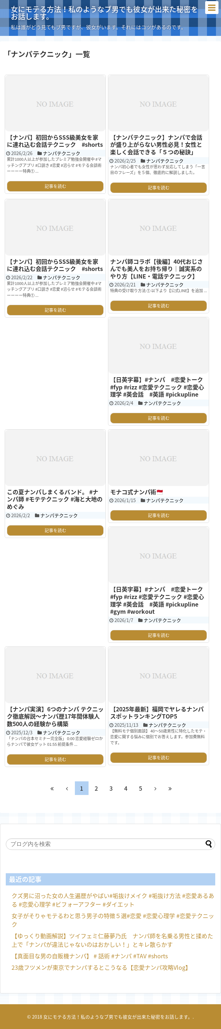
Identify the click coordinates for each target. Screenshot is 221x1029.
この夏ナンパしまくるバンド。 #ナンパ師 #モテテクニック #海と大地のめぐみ (55, 499)
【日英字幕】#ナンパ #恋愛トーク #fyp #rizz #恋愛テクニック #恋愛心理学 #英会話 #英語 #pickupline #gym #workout (157, 600)
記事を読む (55, 186)
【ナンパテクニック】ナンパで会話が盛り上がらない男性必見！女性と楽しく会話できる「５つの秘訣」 (156, 144)
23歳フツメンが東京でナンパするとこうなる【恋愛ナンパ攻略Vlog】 (101, 967)
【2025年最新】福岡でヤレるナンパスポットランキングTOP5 (157, 713)
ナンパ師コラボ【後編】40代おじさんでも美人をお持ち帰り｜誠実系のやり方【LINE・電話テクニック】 (156, 268)
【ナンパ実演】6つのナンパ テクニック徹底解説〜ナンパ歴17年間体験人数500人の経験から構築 (55, 716)
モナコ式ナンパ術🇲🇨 (136, 491)
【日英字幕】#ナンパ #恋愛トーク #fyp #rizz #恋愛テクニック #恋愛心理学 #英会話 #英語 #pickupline (157, 386)
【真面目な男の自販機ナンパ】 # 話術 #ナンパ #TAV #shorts (90, 955)
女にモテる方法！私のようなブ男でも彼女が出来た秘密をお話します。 (104, 13)
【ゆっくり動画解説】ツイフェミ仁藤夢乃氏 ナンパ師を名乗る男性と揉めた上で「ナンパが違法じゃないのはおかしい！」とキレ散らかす (112, 940)
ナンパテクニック (61, 153)
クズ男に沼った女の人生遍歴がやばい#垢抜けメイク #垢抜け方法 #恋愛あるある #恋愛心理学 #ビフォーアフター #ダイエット (113, 899)
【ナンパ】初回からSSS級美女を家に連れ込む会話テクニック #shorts (55, 141)
